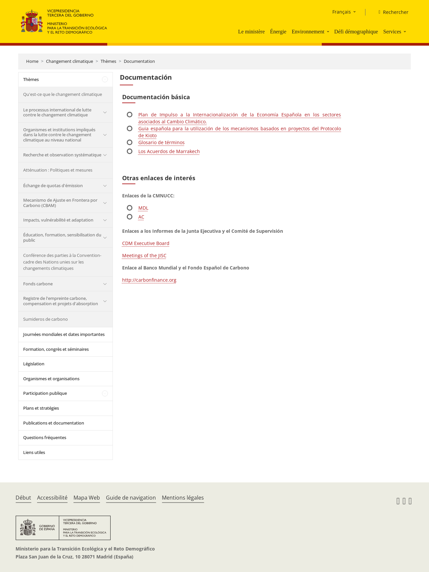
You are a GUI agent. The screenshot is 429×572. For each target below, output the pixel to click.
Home (32, 61)
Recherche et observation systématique (62, 155)
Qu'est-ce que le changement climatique (62, 94)
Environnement (308, 31)
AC (141, 217)
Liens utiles (34, 452)
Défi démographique (356, 31)
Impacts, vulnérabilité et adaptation (58, 220)
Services (392, 31)
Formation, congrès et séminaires (56, 349)
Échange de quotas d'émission (53, 185)
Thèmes (108, 61)
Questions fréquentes (44, 437)
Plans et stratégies (41, 408)
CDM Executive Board (145, 243)
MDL (143, 208)
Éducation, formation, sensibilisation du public (62, 237)
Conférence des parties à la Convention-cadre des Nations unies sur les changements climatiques (62, 261)
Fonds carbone (38, 284)
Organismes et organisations (51, 379)
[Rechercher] (390, 12)
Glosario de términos (161, 142)
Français (341, 12)
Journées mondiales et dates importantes (64, 334)
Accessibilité (52, 497)
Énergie (278, 31)
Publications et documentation (53, 423)
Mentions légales (183, 497)
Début (23, 497)
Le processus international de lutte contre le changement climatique (57, 112)
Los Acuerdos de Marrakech (169, 151)
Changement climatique (69, 61)
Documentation (139, 61)
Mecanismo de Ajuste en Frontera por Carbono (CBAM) (60, 202)
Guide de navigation (131, 497)
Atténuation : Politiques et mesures (57, 170)
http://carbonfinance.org (149, 280)
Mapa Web (86, 497)
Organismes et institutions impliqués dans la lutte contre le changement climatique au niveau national (59, 135)
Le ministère (251, 31)
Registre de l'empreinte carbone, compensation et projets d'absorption (60, 300)
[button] (329, 31)
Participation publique (45, 393)
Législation (33, 364)
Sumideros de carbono (45, 319)
